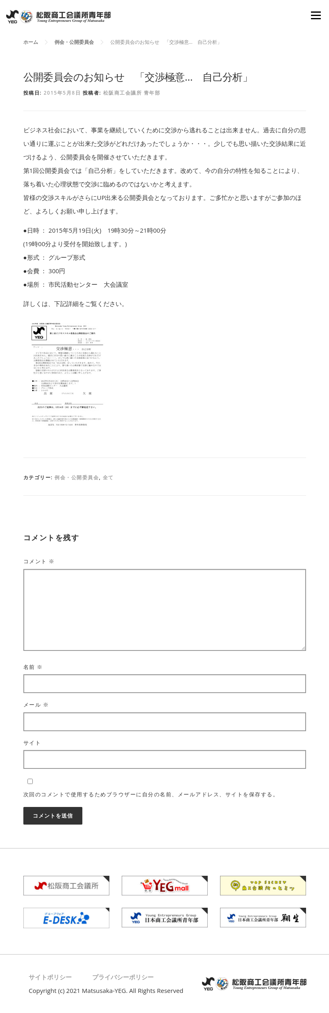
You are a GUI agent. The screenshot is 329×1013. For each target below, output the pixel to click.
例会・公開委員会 (76, 477)
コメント (39, 561)
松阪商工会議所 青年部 (132, 92)
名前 (33, 667)
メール (36, 704)
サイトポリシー (50, 977)
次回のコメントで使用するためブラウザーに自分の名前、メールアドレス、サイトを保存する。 (151, 794)
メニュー (316, 15)
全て (108, 477)
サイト (32, 742)
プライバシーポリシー (123, 977)
